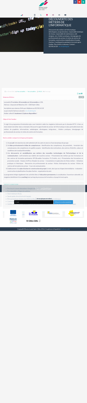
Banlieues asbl (65, 229)
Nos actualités (21, 150)
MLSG (40, 150)
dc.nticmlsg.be (68, 46)
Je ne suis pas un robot (43, 198)
